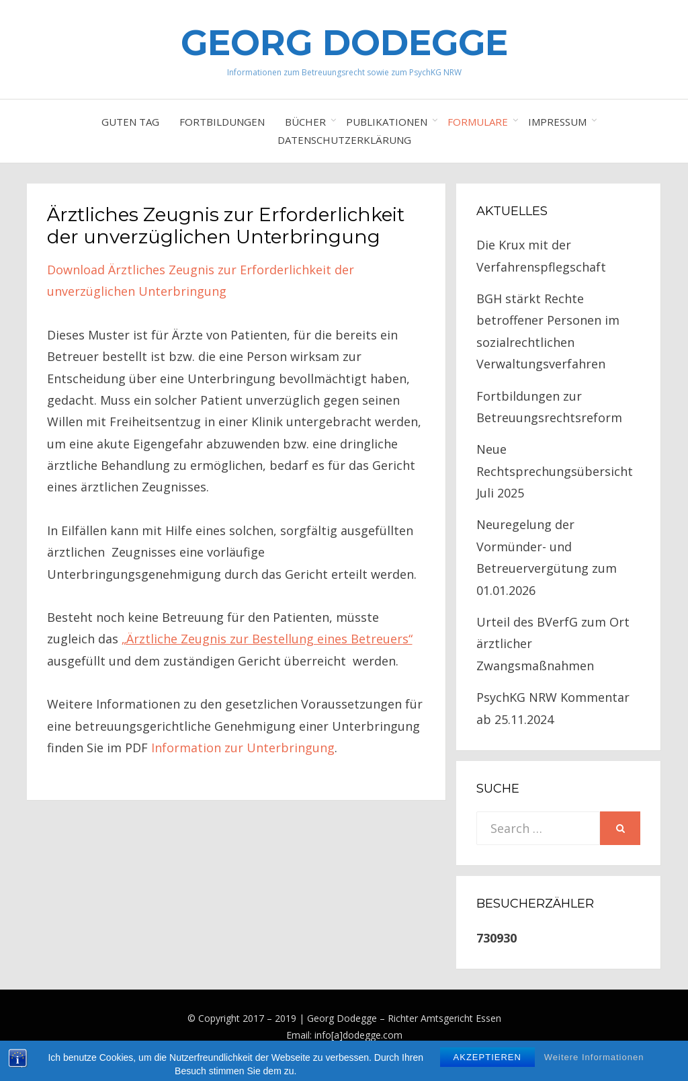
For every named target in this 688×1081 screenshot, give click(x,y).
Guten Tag (130, 121)
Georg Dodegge (344, 43)
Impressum (557, 121)
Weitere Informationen (594, 1065)
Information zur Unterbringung (243, 747)
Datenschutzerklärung (344, 140)
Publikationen (386, 121)
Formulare (477, 121)
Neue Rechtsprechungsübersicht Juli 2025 (554, 471)
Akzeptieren (487, 1065)
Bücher (305, 121)
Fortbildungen (222, 121)
